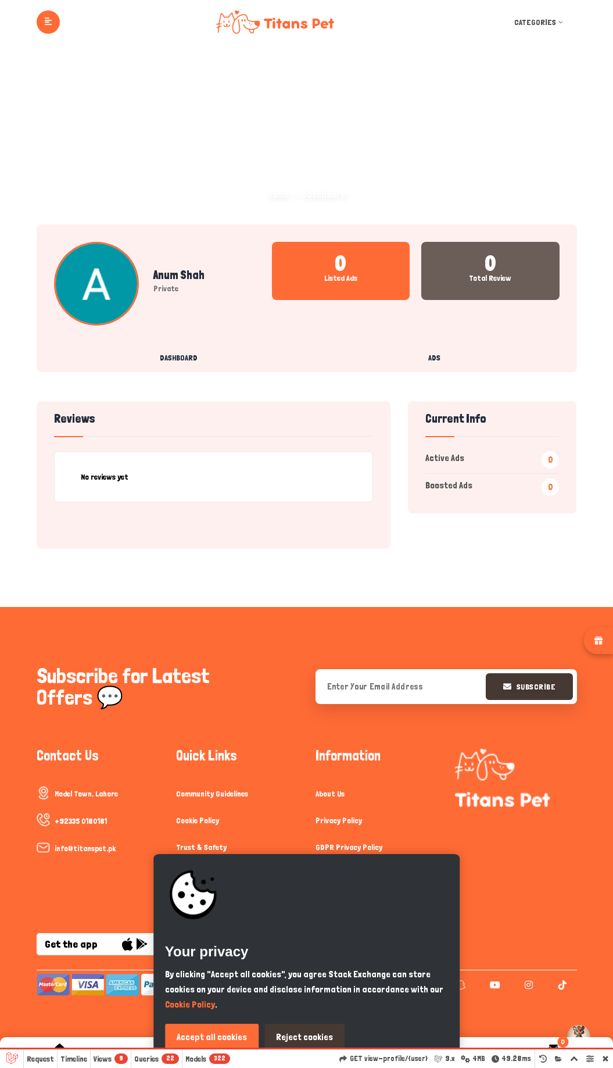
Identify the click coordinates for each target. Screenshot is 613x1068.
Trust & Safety (201, 847)
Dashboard (179, 357)
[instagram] (527, 984)
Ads (434, 357)
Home (278, 194)
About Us (330, 793)
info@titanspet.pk (85, 848)
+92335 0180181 (81, 821)
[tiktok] (561, 984)
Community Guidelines (212, 793)
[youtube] (494, 984)
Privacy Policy (339, 820)
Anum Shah (179, 275)
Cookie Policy (197, 820)
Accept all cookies (212, 1036)
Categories (539, 22)
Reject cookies (304, 1036)
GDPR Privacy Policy (349, 847)
